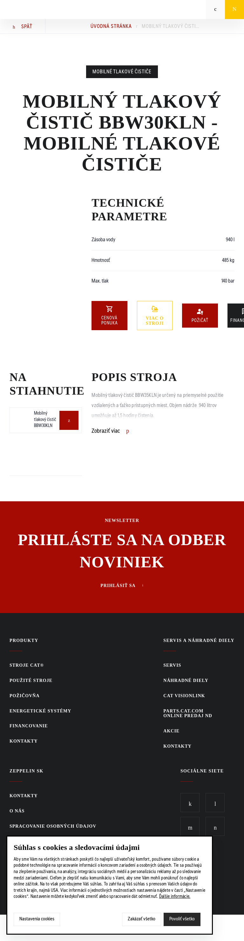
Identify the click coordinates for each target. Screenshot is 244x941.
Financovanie (29, 726)
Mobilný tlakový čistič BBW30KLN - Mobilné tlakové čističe (170, 26)
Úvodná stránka (111, 26)
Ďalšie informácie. (175, 897)
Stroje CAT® (27, 665)
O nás (17, 811)
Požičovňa (25, 695)
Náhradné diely (185, 680)
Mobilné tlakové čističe (121, 72)
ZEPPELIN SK (27, 771)
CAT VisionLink (184, 695)
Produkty (24, 640)
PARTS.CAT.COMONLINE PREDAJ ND (187, 713)
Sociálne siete (202, 771)
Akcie (171, 731)
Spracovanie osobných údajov (53, 826)
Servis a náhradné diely (198, 640)
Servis (172, 665)
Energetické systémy (40, 711)
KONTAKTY (24, 741)
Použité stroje (31, 680)
